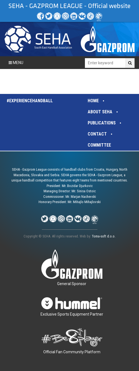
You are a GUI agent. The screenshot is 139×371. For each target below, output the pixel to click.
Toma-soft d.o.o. (103, 236)
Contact (97, 134)
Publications (102, 123)
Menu (16, 62)
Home (93, 100)
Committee (99, 145)
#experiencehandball (30, 100)
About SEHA (100, 111)
